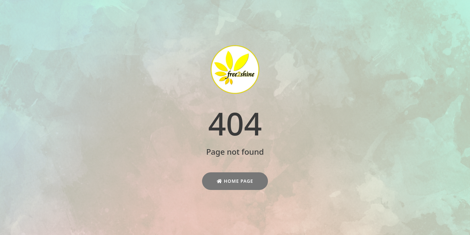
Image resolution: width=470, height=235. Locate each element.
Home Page (235, 181)
